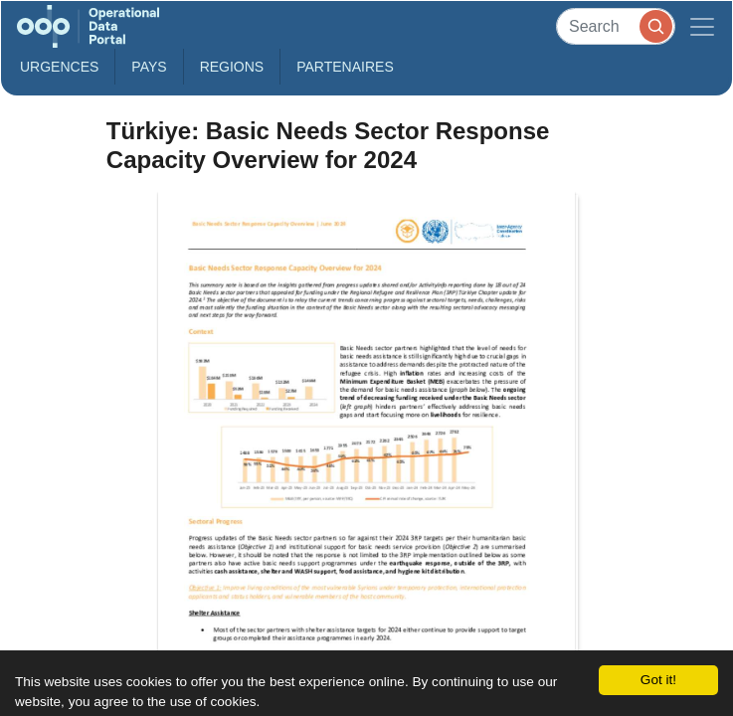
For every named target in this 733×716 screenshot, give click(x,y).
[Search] (615, 26)
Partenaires (345, 67)
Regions (232, 67)
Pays (148, 67)
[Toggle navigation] (702, 26)
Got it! (658, 679)
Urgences (59, 67)
